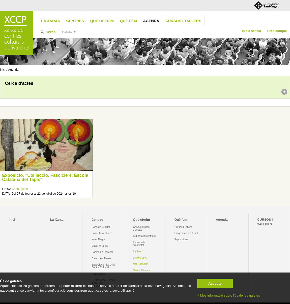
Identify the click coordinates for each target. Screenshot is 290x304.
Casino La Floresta (102, 252)
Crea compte (277, 31)
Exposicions (181, 239)
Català (67, 32)
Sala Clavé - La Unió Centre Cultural (103, 266)
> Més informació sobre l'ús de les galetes (228, 295)
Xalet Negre (98, 239)
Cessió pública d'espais (141, 228)
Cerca (50, 32)
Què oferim (102, 21)
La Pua (137, 251)
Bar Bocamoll (140, 264)
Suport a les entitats (144, 236)
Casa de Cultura (100, 227)
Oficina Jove (140, 257)
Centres (75, 21)
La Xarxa (50, 21)
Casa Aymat (20, 189)
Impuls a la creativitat (139, 243)
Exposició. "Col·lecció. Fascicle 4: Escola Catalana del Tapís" (45, 177)
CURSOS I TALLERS (183, 21)
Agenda (151, 21)
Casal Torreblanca (101, 233)
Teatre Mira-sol (141, 270)
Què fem (128, 21)
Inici (2, 69)
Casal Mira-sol (99, 245)
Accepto (215, 283)
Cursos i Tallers (183, 227)
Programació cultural (186, 233)
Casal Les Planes (101, 258)
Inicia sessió (251, 31)
